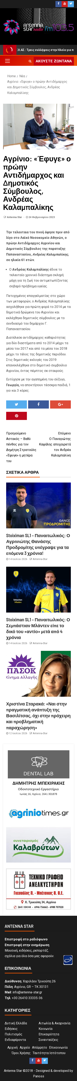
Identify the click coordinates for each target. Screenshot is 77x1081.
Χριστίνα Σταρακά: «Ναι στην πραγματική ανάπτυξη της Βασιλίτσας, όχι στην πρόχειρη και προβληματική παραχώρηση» (38, 715)
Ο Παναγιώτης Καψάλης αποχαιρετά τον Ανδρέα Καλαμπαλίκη (55, 444)
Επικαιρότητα (49, 1034)
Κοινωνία (45, 1029)
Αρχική (12, 1047)
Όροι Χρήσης (21, 1053)
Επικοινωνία (58, 1047)
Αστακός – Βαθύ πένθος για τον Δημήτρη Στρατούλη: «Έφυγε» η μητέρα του (22, 447)
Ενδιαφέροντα (15, 1040)
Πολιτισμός (13, 1034)
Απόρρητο (39, 1047)
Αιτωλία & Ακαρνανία (54, 1023)
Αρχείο (25, 1047)
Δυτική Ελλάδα (16, 1023)
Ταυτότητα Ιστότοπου (49, 1053)
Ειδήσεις (11, 1029)
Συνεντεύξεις (48, 1040)
